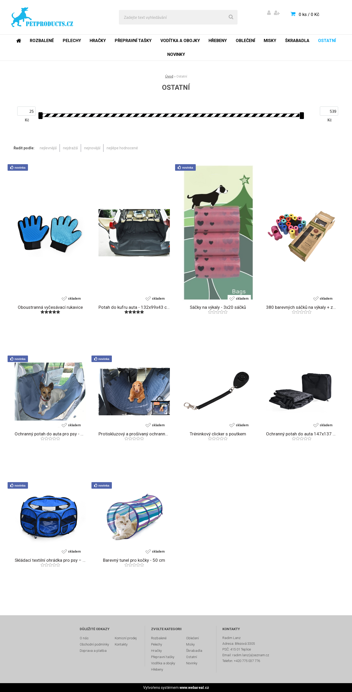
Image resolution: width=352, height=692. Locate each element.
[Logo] (42, 17)
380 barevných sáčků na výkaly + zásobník (301, 307)
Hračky (98, 40)
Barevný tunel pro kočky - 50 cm (134, 560)
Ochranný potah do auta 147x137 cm (301, 433)
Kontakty (121, 644)
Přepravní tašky (133, 40)
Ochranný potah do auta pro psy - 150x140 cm (50, 433)
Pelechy (72, 40)
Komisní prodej (126, 638)
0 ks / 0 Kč (309, 14)
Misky (270, 40)
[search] (231, 17)
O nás (84, 638)
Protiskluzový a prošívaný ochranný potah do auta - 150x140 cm (134, 433)
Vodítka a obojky (180, 40)
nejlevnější (48, 148)
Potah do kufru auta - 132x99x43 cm (134, 307)
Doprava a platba (93, 651)
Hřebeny (218, 40)
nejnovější (92, 148)
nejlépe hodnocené (122, 148)
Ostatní (327, 40)
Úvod (169, 76)
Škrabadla (297, 40)
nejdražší (70, 148)
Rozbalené (42, 40)
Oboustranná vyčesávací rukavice (50, 307)
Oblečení (245, 40)
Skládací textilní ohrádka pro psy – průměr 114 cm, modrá (50, 560)
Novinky (176, 54)
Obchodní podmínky (94, 644)
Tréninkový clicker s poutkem (218, 433)
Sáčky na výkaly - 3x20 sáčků (218, 307)
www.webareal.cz (194, 687)
